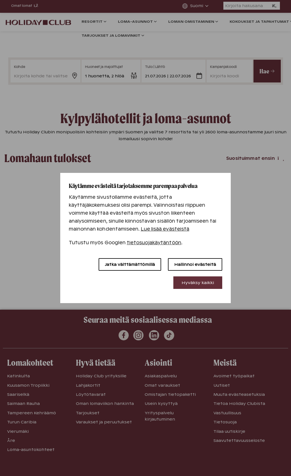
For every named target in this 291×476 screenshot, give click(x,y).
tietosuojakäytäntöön (154, 243)
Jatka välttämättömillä (130, 264)
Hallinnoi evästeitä (195, 264)
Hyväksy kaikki (198, 282)
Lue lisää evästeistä (165, 229)
